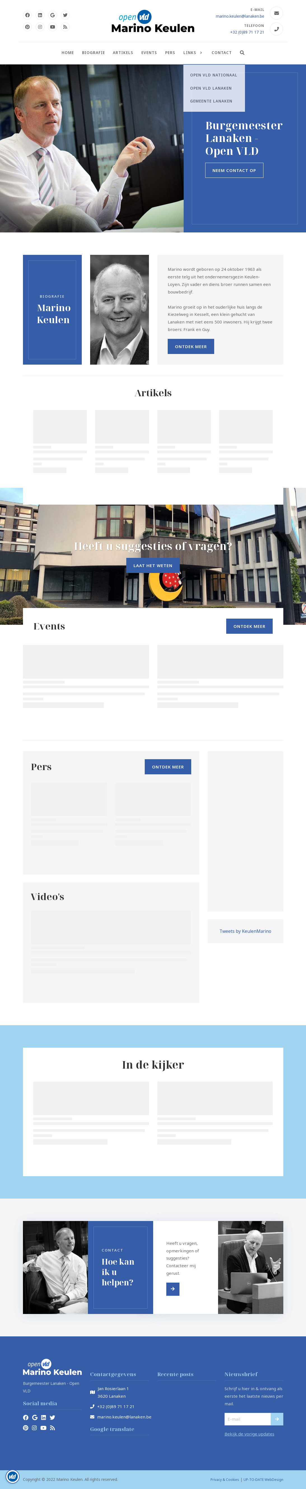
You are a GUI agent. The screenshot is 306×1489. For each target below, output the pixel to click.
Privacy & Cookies (225, 1479)
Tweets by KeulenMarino (245, 931)
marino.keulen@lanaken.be (240, 16)
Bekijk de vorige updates (249, 1434)
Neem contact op (234, 170)
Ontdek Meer (191, 346)
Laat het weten (153, 565)
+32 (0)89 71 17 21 (247, 32)
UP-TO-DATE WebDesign (263, 1479)
